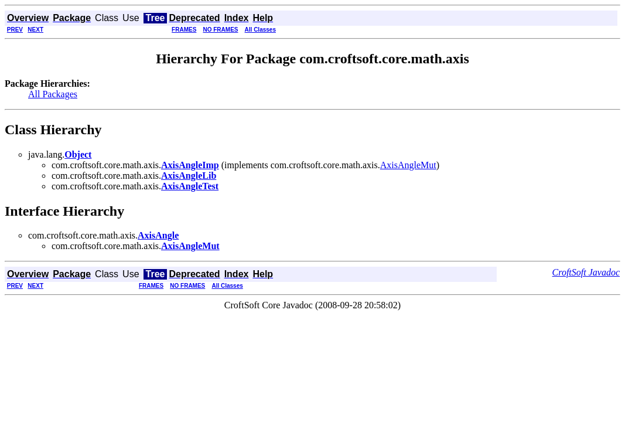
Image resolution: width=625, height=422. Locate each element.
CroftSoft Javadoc (586, 272)
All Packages (52, 94)
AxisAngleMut (408, 165)
